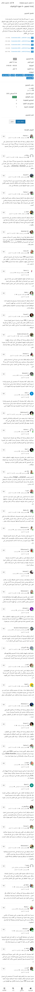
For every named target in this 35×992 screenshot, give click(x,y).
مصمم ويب (24, 414)
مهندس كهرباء (23, 336)
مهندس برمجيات (23, 233)
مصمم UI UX (24, 828)
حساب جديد (20, 121)
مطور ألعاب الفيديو (22, 294)
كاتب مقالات (24, 214)
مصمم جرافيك (24, 177)
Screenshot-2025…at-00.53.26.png (20, 45)
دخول (12, 121)
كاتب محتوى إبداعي (22, 610)
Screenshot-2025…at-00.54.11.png (20, 38)
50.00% (14, 97)
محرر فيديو (24, 473)
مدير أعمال (29, 90)
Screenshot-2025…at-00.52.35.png (20, 52)
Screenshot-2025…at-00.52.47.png (20, 48)
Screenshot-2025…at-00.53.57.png (20, 41)
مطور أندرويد (24, 649)
